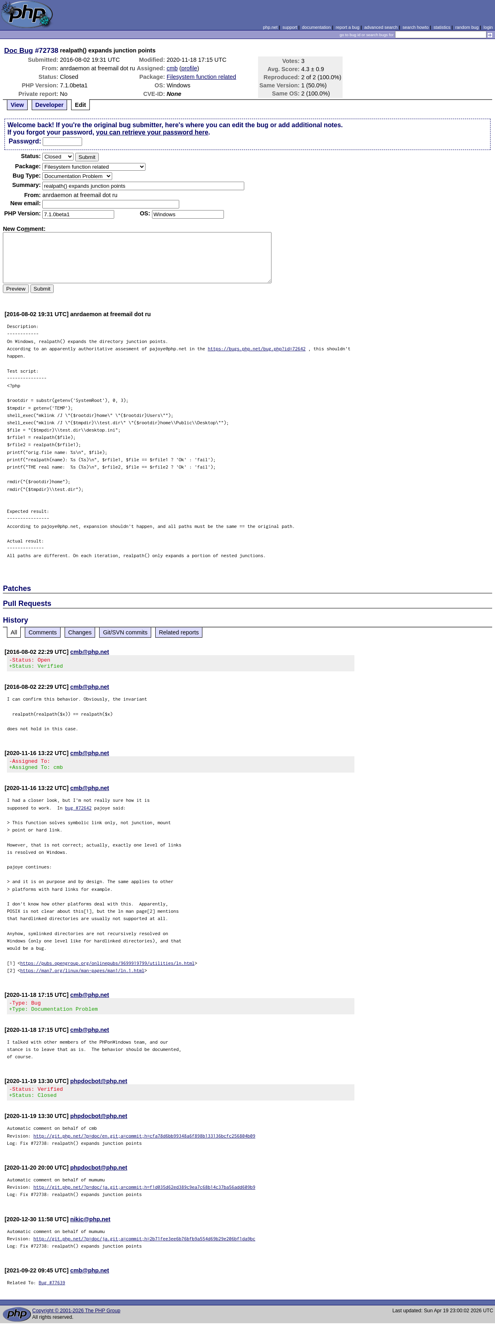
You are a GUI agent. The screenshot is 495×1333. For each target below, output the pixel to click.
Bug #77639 (52, 1292)
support (289, 27)
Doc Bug (18, 50)
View (17, 105)
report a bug (347, 27)
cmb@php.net (89, 652)
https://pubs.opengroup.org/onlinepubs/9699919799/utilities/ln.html (107, 967)
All (14, 632)
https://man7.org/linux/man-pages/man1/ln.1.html (82, 975)
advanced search (380, 27)
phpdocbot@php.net (98, 1088)
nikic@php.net (90, 1229)
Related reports (179, 632)
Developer (49, 105)
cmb (172, 68)
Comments (42, 632)
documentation (316, 27)
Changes (80, 632)
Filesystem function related (201, 77)
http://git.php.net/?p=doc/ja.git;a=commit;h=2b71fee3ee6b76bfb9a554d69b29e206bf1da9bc (144, 1248)
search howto (415, 27)
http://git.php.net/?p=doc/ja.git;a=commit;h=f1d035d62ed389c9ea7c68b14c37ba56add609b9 (144, 1196)
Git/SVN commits (125, 632)
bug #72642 (78, 812)
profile (189, 68)
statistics (442, 27)
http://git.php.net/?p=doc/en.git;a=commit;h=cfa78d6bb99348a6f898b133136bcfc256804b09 (144, 1145)
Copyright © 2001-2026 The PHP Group (76, 1320)
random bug (467, 27)
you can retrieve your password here (152, 132)
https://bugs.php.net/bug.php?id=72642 (257, 348)
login (488, 27)
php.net (270, 27)
